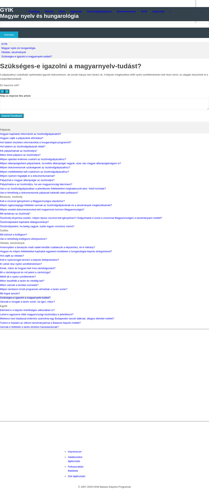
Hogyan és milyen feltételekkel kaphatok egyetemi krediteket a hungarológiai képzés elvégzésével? (56, 251)
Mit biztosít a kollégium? (13, 234)
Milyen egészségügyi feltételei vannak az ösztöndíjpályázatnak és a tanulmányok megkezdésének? (56, 205)
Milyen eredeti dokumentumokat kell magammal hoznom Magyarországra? (42, 209)
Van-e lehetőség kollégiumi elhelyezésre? (23, 238)
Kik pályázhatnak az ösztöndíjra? (18, 150)
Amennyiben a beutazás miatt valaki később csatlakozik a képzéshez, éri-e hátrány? (47, 247)
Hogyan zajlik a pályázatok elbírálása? (21, 138)
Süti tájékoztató (76, 476)
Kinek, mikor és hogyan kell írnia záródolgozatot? (27, 268)
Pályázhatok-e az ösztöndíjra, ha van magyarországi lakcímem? (36, 184)
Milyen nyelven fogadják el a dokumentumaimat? (27, 175)
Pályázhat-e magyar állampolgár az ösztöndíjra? (27, 180)
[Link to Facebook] (202, 11)
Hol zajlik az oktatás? (12, 255)
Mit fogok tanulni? (10, 293)
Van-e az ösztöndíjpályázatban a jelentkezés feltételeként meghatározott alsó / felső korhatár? (53, 188)
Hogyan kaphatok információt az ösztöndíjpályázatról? (30, 133)
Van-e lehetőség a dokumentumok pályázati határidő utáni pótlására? (39, 192)
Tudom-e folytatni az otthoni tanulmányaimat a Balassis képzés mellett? (40, 322)
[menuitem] (34, 11)
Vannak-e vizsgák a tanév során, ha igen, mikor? (27, 301)
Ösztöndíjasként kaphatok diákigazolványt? (24, 222)
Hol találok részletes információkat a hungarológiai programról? (35, 142)
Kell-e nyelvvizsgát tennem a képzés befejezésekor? (29, 259)
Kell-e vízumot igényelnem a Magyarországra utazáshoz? (32, 201)
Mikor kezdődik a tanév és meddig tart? (22, 280)
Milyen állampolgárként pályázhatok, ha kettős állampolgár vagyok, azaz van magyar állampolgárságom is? (60, 163)
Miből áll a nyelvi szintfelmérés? (18, 276)
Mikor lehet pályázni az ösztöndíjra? (20, 154)
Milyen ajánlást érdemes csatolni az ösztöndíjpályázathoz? (33, 159)
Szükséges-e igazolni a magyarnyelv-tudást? (26, 56)
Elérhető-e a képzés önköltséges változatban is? (27, 310)
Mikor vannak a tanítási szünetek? (19, 285)
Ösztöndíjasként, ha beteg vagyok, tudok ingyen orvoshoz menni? (37, 226)
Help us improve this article (15, 96)
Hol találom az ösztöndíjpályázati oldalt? (22, 146)
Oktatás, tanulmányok (13, 52)
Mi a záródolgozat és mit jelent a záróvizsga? (25, 272)
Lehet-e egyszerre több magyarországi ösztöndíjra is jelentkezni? (36, 314)
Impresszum (75, 451)
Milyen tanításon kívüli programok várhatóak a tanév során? (33, 289)
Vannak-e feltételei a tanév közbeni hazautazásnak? (29, 326)
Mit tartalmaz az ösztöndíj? (15, 213)
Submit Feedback (12, 115)
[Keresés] (170, 11)
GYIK (4, 43)
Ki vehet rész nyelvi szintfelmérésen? (21, 263)
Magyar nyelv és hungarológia (18, 48)
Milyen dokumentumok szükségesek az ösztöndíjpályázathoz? (35, 167)
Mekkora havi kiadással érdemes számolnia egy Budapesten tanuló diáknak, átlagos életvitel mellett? (57, 318)
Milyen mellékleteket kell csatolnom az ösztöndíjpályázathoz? (34, 171)
